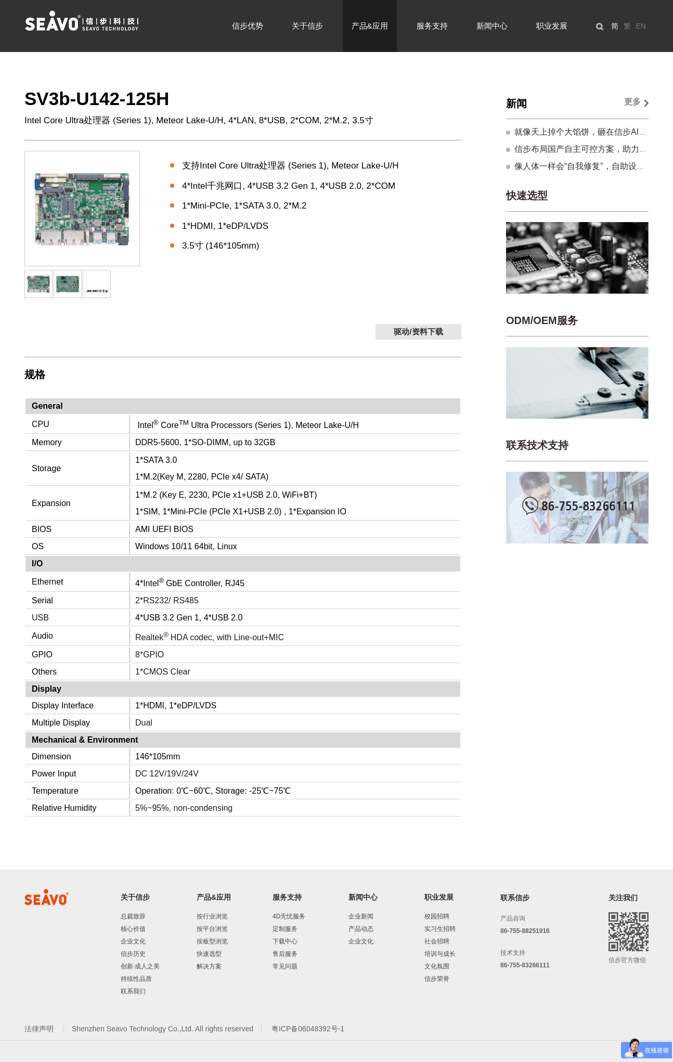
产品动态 (360, 929)
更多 (632, 101)
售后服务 (285, 953)
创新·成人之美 (140, 966)
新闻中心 (492, 25)
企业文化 (133, 941)
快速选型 (527, 195)
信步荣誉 (436, 978)
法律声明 (40, 1029)
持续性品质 (136, 978)
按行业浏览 (212, 916)
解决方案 (209, 966)
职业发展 (551, 25)
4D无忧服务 (289, 916)
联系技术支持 (537, 445)
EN (641, 26)
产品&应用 (370, 25)
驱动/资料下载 (418, 331)
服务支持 (432, 25)
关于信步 (307, 25)
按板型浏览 (212, 941)
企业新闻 (360, 916)
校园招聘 (436, 916)
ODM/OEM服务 (542, 320)
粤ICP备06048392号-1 (307, 1029)
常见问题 (285, 966)
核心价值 (133, 929)
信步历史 (133, 953)
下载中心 (285, 941)
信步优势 (247, 25)
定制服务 (285, 929)
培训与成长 (440, 953)
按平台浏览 (212, 929)
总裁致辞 (133, 916)
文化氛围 (436, 966)
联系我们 (133, 991)
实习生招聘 (440, 929)
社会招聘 (436, 941)
